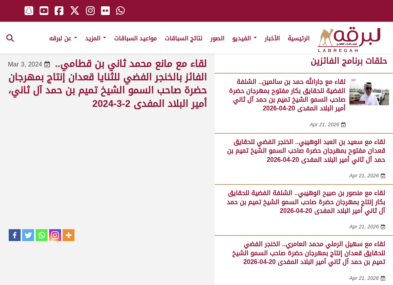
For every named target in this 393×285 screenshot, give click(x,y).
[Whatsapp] (42, 235)
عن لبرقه (63, 38)
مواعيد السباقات (135, 38)
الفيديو (244, 38)
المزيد (95, 38)
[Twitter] (28, 235)
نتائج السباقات (183, 38)
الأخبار (272, 38)
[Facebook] (15, 235)
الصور (217, 38)
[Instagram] (55, 235)
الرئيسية (298, 38)
